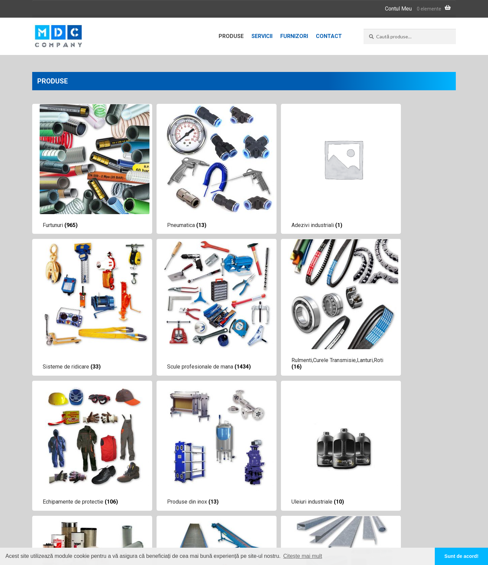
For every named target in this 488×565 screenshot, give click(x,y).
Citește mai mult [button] (302, 556)
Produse (231, 36)
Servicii (261, 36)
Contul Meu (398, 8)
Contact (329, 36)
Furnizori (294, 36)
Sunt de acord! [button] (461, 556)
